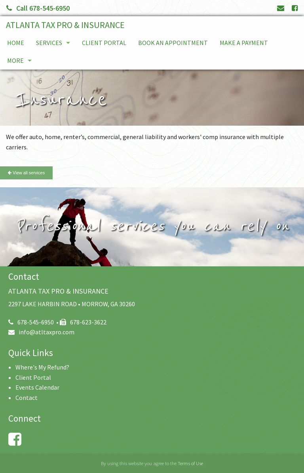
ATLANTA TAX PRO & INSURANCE (65, 24)
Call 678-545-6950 (38, 8)
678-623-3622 (83, 322)
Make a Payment (244, 43)
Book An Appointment (173, 43)
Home (15, 43)
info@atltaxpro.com (41, 332)
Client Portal (104, 43)
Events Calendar (37, 387)
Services (49, 43)
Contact (26, 397)
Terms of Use (190, 463)
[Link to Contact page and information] (280, 8)
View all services (26, 172)
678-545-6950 (31, 322)
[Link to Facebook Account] (295, 8)
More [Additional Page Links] (15, 60)
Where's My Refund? (42, 367)
